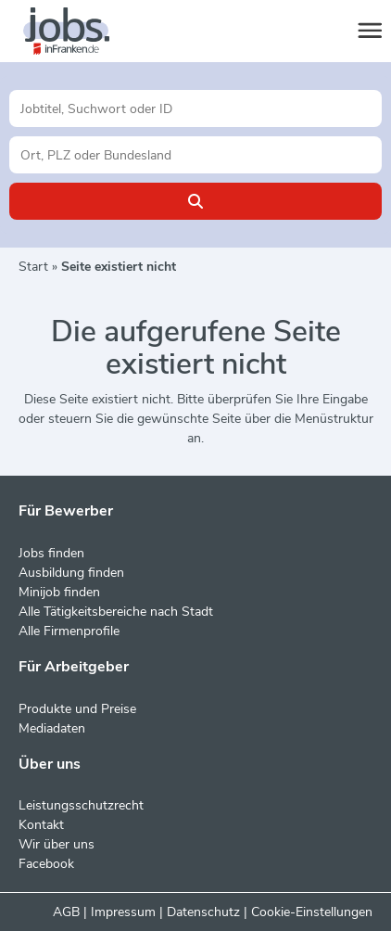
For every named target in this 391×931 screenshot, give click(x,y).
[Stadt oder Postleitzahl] (195, 154)
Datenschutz (203, 912)
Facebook (46, 864)
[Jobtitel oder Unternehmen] (195, 108)
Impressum (123, 912)
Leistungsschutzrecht (81, 805)
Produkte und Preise (77, 709)
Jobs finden (51, 553)
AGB (66, 912)
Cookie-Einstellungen (311, 912)
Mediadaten (52, 728)
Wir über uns (57, 844)
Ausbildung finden (71, 572)
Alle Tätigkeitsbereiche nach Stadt (116, 611)
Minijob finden (59, 592)
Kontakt (41, 825)
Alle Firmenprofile (69, 631)
